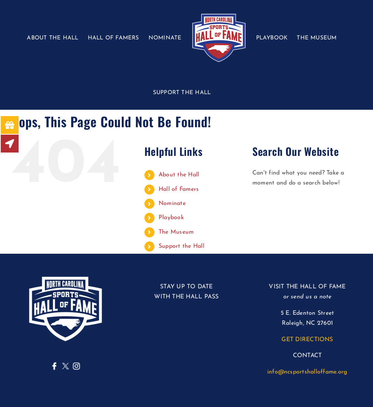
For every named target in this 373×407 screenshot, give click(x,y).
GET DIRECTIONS (307, 340)
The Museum (176, 232)
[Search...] (307, 205)
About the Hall (179, 175)
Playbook (171, 218)
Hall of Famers (179, 189)
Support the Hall (181, 246)
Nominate (172, 203)
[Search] (261, 205)
